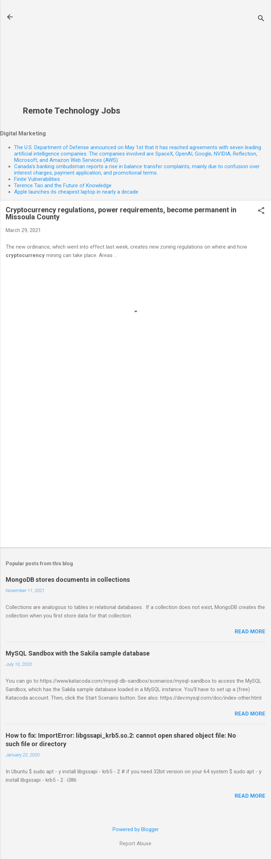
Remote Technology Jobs (71, 111)
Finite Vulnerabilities (37, 179)
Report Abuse (135, 843)
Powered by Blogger (136, 829)
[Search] (261, 19)
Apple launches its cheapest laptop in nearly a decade (76, 192)
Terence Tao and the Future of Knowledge (63, 185)
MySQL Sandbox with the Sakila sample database (78, 653)
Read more (250, 631)
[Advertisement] (71, 57)
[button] (261, 211)
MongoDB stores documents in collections (68, 579)
